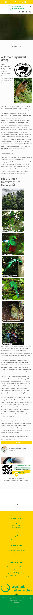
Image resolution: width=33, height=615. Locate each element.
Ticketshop (17, 570)
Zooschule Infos (17, 553)
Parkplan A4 (17, 556)
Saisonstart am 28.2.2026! (17, 449)
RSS (21, 600)
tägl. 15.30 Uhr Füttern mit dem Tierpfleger (17, 576)
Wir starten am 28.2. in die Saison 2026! (17, 567)
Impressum (26, 598)
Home (15, 604)
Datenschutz (14, 600)
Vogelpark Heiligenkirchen (14, 598)
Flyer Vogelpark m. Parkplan (17, 550)
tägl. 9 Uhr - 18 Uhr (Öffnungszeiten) (17, 573)
